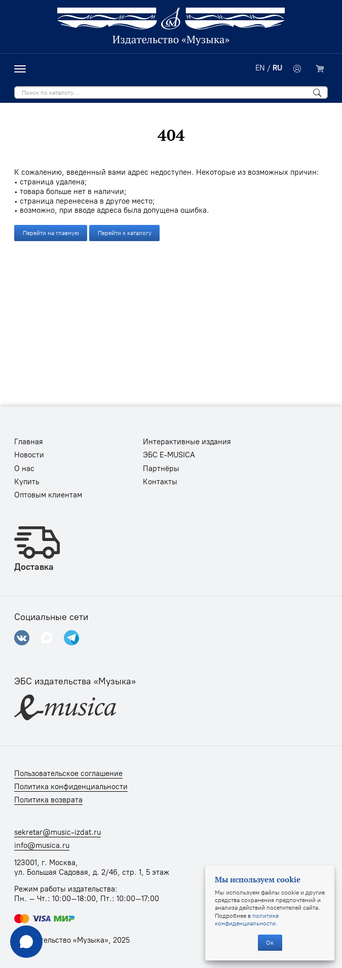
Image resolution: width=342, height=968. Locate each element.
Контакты (160, 481)
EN (260, 67)
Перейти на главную (51, 233)
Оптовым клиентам (48, 494)
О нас (24, 468)
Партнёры (161, 468)
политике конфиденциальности (247, 919)
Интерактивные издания (187, 441)
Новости (29, 454)
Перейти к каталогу (124, 233)
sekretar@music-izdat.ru (57, 832)
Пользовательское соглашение (68, 773)
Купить (26, 481)
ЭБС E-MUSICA (169, 454)
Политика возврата (48, 799)
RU (277, 67)
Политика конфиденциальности (71, 786)
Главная (28, 441)
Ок (270, 942)
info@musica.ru (41, 845)
